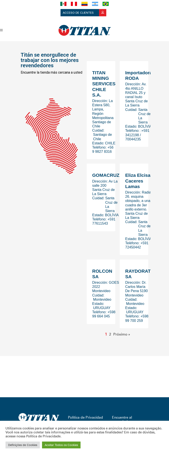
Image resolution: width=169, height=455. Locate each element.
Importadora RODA (138, 75)
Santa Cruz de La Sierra (144, 116)
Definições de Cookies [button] (22, 445)
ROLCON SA (102, 274)
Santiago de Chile (102, 137)
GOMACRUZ (105, 175)
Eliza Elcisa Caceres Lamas (137, 181)
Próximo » (121, 334)
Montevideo (102, 299)
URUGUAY (101, 308)
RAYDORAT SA (138, 274)
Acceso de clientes (84, 12)
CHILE (110, 143)
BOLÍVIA (145, 126)
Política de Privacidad (85, 417)
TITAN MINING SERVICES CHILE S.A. (104, 83)
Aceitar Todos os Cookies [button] (61, 445)
